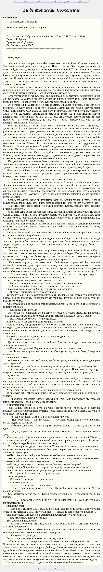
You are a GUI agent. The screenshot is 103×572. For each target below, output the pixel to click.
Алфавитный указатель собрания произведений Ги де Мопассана (59, 2)
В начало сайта (19, 2)
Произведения (84, 2)
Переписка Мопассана (31, 2)
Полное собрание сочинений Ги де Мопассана (51, 569)
